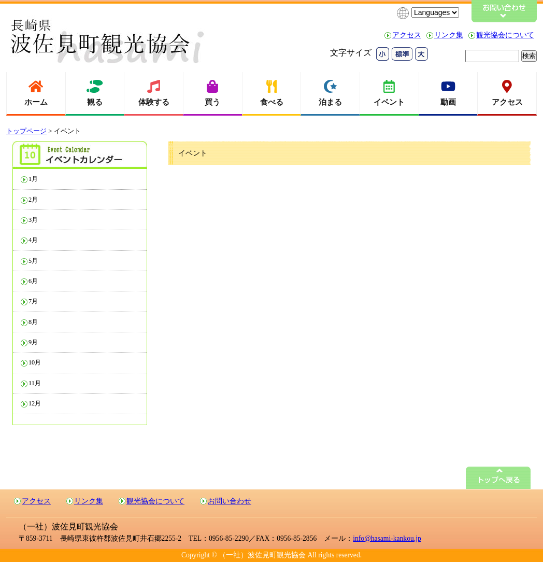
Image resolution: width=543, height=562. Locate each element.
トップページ (26, 131)
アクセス (406, 35)
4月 (33, 240)
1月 (33, 178)
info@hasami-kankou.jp (387, 538)
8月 (33, 322)
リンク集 (448, 35)
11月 (34, 383)
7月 (33, 301)
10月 (34, 362)
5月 (33, 260)
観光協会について (505, 35)
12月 (34, 403)
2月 (33, 199)
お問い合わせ (229, 501)
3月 (33, 219)
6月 (33, 281)
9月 (33, 342)
